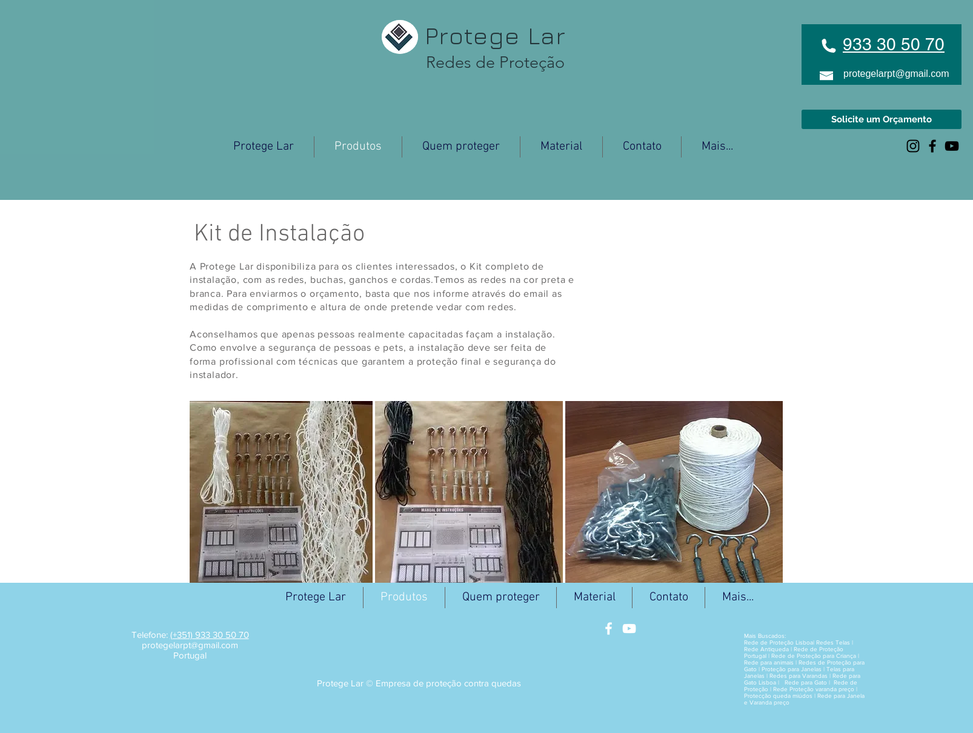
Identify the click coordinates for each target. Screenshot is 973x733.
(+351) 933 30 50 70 (209, 634)
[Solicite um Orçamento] (881, 119)
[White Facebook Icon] (608, 628)
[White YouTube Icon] (629, 628)
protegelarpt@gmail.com (896, 73)
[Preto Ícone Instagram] (913, 146)
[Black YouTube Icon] (951, 146)
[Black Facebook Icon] (932, 146)
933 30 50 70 (894, 44)
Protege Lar (488, 35)
